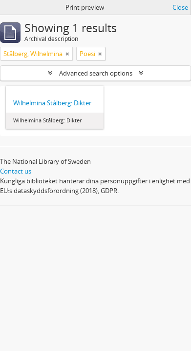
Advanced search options (96, 73)
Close (180, 7)
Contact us (15, 171)
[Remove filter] (67, 53)
